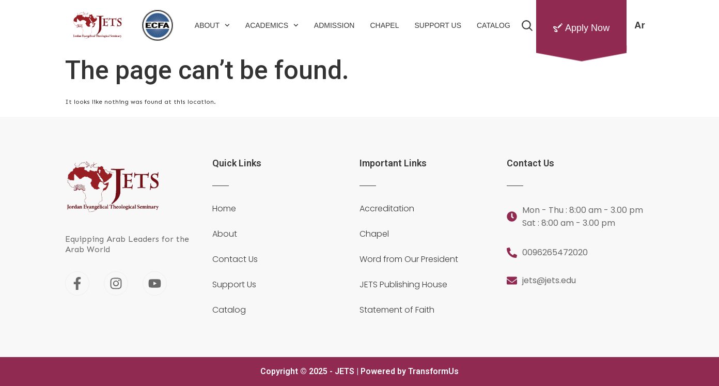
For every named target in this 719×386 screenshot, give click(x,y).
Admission (334, 25)
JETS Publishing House (403, 285)
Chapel (384, 25)
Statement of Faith (396, 310)
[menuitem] (639, 25)
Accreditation (386, 209)
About (212, 25)
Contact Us (235, 259)
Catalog (493, 25)
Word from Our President (408, 259)
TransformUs (433, 371)
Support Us (437, 25)
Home (224, 209)
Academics (272, 25)
